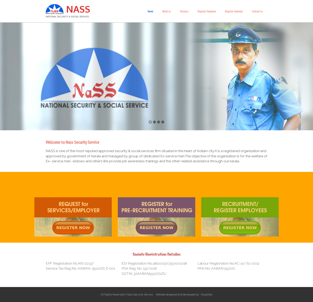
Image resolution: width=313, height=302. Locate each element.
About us (166, 11)
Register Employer (234, 11)
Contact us (257, 11)
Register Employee (207, 11)
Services (184, 11)
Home (150, 11)
